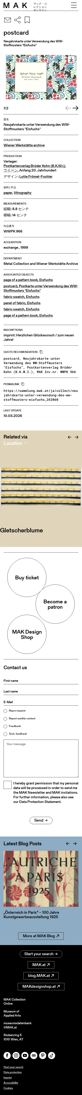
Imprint (8, 1077)
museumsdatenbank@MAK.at (17, 1025)
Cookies (8, 1088)
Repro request (17, 710)
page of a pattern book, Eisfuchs (28, 280)
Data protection (13, 1072)
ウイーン (11, 170)
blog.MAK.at (41, 975)
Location (13, 443)
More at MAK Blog (41, 936)
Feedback (15, 726)
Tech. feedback (18, 733)
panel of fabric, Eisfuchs (22, 303)
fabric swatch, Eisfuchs (21, 297)
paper (8, 193)
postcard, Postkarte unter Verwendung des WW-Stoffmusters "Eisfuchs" (41, 288)
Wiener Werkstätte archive (24, 145)
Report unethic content (22, 718)
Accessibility (11, 1083)
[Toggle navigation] (74, 5)
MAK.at (41, 964)
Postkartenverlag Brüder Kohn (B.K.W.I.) (34, 166)
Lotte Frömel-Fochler (35, 176)
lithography (22, 193)
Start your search (41, 954)
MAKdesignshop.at (41, 986)
